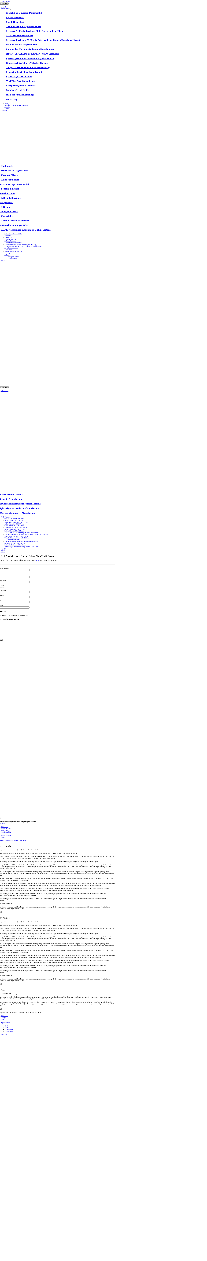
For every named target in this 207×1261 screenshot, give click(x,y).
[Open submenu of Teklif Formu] (9, 517)
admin (37, 560)
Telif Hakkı (22, 843)
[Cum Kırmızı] (103, 385)
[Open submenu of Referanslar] (8, 391)
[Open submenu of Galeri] (9, 255)
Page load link (5, 1025)
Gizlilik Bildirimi (13, 843)
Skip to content (5, 1)
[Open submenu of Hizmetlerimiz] (10, 9)
